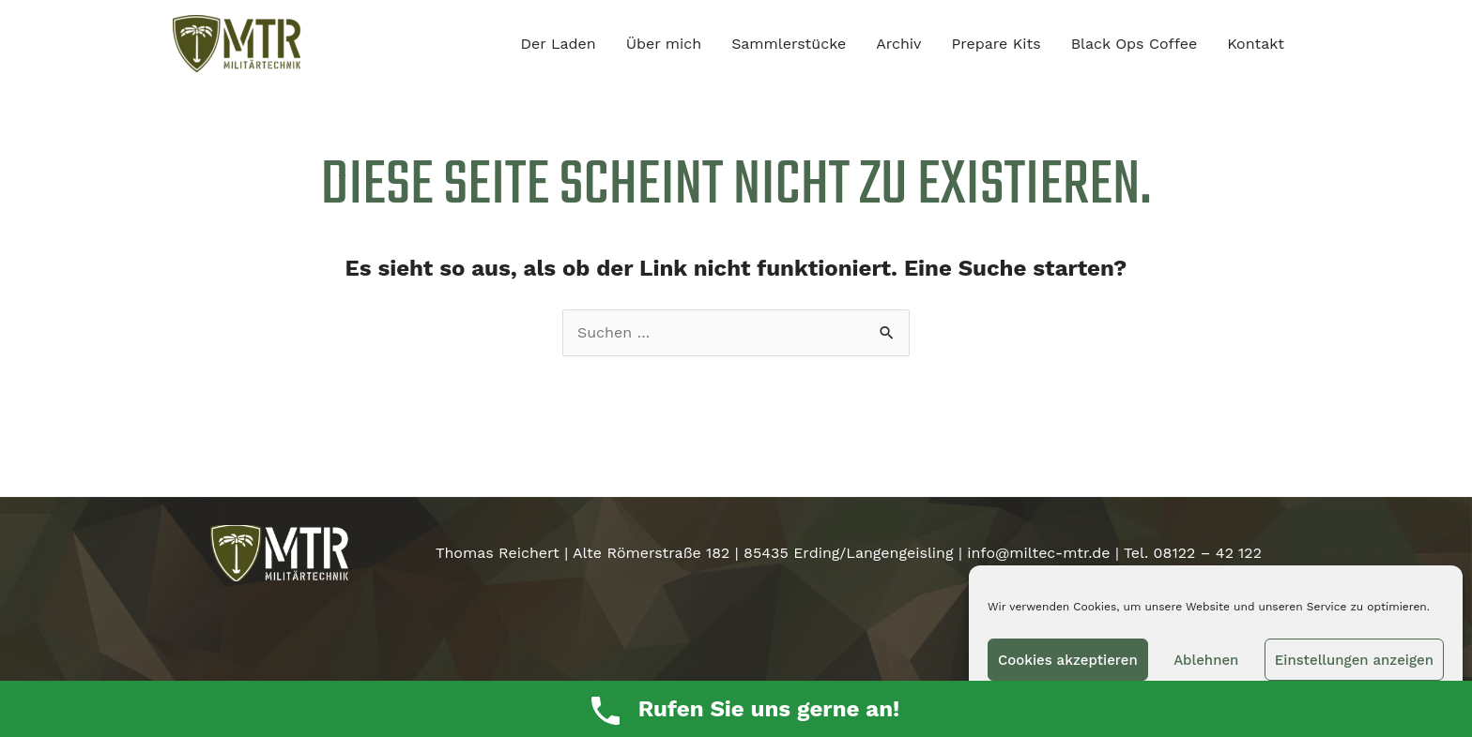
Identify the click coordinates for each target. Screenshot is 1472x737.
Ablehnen (1205, 660)
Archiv (898, 44)
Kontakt (1255, 44)
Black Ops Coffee (1134, 44)
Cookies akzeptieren (1068, 660)
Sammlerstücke (788, 44)
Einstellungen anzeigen (1354, 660)
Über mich (664, 44)
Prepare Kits (995, 44)
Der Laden (558, 44)
